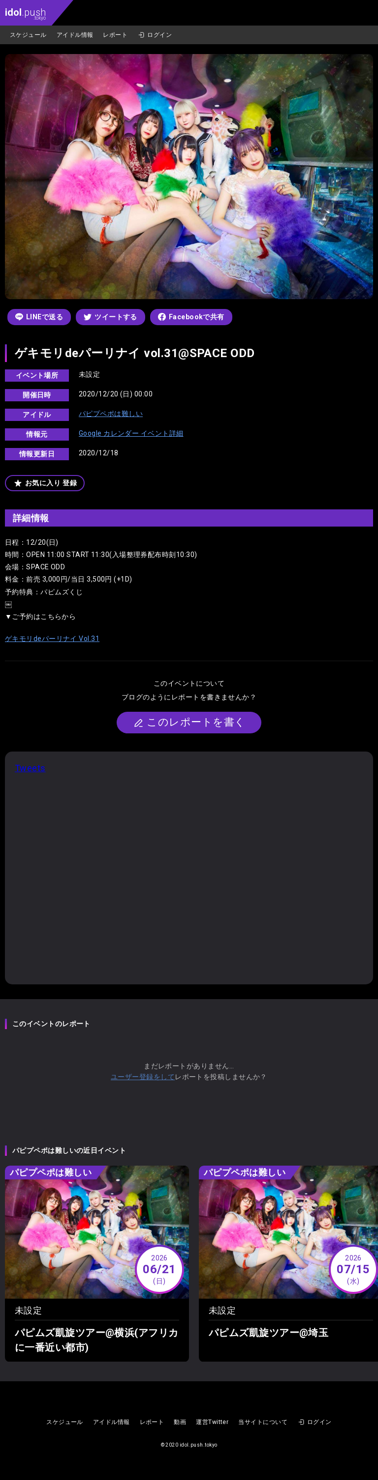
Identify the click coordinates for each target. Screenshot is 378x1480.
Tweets (30, 768)
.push (25, 13)
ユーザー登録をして (143, 1077)
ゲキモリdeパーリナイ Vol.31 (52, 638)
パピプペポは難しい (111, 414)
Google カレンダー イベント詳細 (131, 433)
